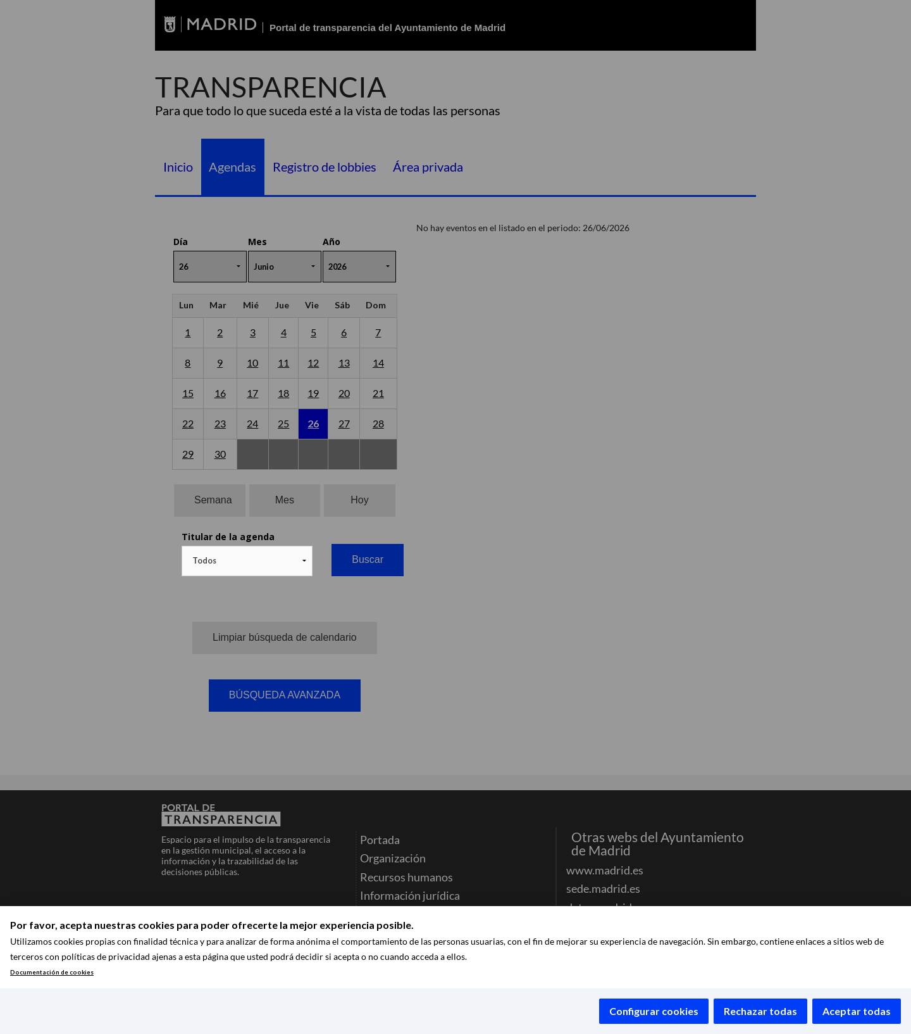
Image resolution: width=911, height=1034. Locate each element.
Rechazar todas (760, 1011)
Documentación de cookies (52, 972)
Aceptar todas (856, 1011)
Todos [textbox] (204, 560)
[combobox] (247, 561)
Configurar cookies (653, 1011)
